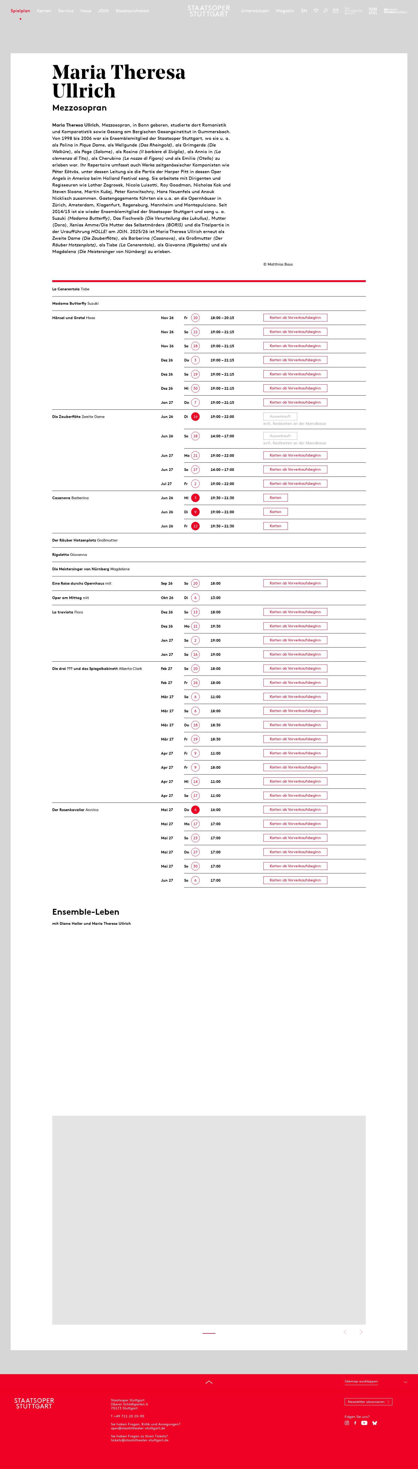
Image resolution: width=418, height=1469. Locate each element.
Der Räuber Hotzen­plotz (74, 540)
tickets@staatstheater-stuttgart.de (139, 1440)
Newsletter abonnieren (366, 1401)
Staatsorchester (133, 11)
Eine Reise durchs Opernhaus (78, 583)
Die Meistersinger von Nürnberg (80, 569)
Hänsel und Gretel (68, 317)
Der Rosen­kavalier (68, 809)
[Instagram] (347, 1423)
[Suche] (325, 11)
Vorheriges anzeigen (344, 1332)
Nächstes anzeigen (361, 1332)
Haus (86, 11)
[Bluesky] (374, 1423)
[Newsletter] (335, 11)
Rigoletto (60, 554)
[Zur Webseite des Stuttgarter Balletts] (353, 11)
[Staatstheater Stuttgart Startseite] (209, 11)
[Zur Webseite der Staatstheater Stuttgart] (395, 11)
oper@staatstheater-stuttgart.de (138, 1428)
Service (66, 11)
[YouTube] (364, 1423)
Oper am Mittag (67, 597)
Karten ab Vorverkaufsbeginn (295, 317)
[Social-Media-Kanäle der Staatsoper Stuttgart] (316, 11)
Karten (44, 11)
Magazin (285, 11)
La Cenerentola (66, 289)
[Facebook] (355, 1423)
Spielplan (20, 11)
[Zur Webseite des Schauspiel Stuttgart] (373, 11)
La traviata (62, 612)
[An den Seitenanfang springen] (209, 1382)
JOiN (103, 11)
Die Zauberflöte (66, 416)
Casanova (61, 497)
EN (304, 11)
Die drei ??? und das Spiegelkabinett (85, 668)
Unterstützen (255, 11)
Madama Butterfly (69, 303)
